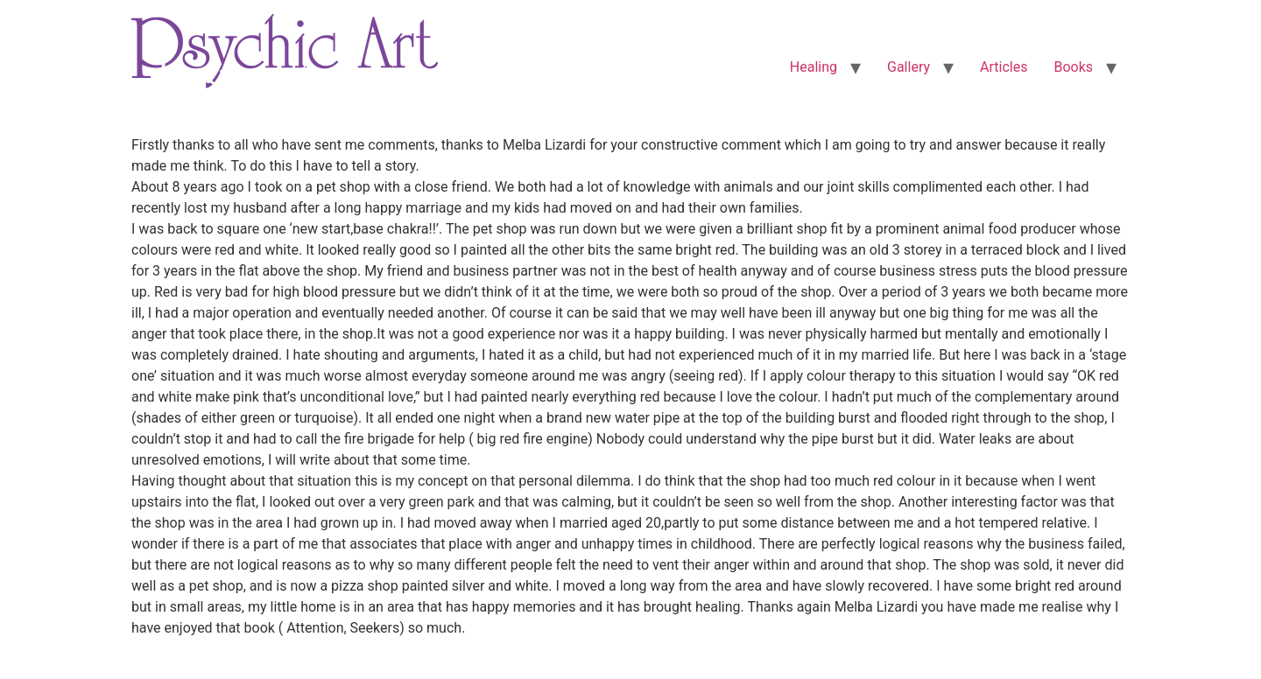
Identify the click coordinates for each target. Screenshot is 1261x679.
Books (1073, 67)
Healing (813, 67)
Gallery (908, 67)
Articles (1003, 67)
